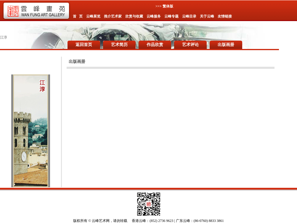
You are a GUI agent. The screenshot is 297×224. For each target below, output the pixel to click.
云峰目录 (189, 16)
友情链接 (225, 16)
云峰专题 (171, 16)
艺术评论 (190, 44)
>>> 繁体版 (164, 6)
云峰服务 (154, 16)
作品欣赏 (155, 44)
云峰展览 (93, 16)
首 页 (78, 16)
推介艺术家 (113, 16)
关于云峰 (207, 16)
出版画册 (226, 44)
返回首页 (84, 44)
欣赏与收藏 (134, 16)
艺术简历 (119, 44)
